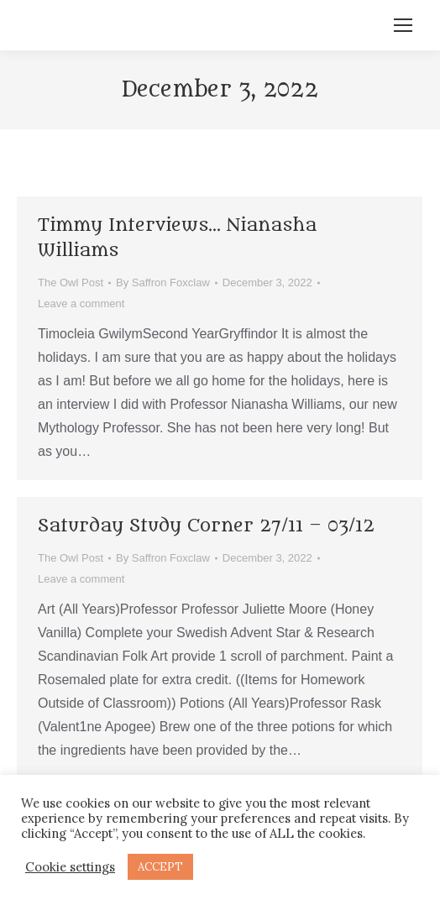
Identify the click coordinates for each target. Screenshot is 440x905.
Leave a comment (81, 303)
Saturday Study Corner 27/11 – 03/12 (206, 525)
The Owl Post (70, 282)
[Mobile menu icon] (403, 25)
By (163, 282)
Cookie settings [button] (70, 867)
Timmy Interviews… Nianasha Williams (177, 238)
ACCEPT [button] (160, 867)
